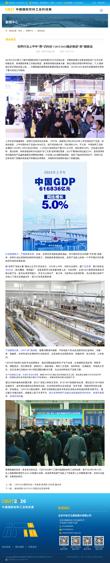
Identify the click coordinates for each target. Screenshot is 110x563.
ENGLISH (101, 3)
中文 (94, 3)
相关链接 (6, 547)
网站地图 (19, 547)
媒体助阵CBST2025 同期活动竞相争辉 (32, 488)
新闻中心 (29, 31)
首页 (20, 31)
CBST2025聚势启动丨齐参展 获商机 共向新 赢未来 (37, 484)
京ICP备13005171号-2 (44, 557)
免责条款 (32, 547)
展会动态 (41, 31)
